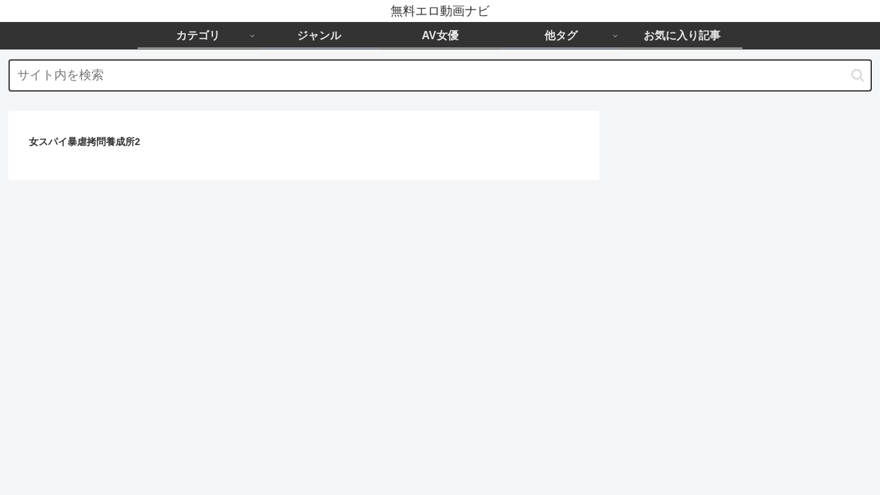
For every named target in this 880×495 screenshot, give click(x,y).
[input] (440, 75)
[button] (858, 75)
